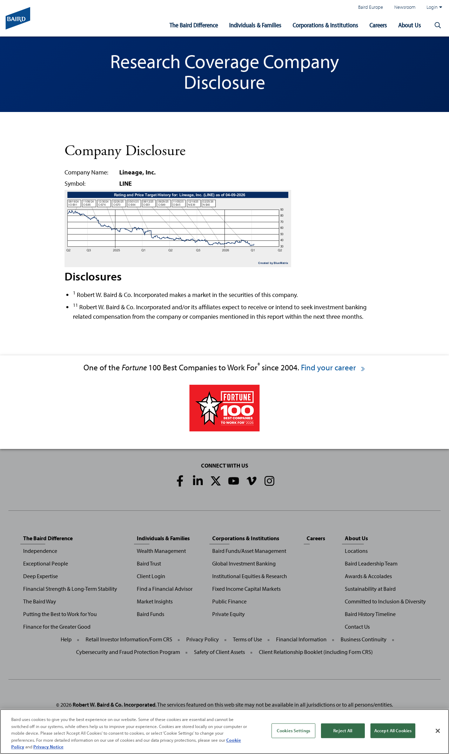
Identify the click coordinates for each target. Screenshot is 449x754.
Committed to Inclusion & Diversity (385, 601)
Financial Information (301, 639)
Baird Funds (150, 613)
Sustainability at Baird (370, 588)
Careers (378, 25)
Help (66, 639)
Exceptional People (45, 563)
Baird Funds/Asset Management (249, 550)
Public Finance (229, 601)
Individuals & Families (255, 25)
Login (434, 7)
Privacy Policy (202, 639)
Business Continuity (364, 639)
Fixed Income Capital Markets (246, 588)
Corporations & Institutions (325, 25)
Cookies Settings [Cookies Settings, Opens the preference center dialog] (293, 730)
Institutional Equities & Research (249, 576)
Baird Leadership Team (371, 563)
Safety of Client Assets (219, 651)
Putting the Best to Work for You (60, 613)
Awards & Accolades (368, 576)
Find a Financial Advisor (165, 588)
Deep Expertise (40, 576)
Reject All (342, 730)
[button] (438, 25)
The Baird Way (39, 601)
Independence (40, 550)
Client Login (151, 576)
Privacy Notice (48, 746)
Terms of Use (247, 639)
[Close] (437, 731)
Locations (356, 550)
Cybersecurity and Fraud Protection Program (128, 651)
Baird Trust (149, 563)
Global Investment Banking (244, 563)
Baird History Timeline (370, 613)
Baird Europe (370, 7)
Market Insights (155, 601)
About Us (409, 25)
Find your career (333, 367)
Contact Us (357, 626)
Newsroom (404, 7)
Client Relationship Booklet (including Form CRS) (316, 651)
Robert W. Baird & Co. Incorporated (114, 704)
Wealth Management (161, 550)
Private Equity (228, 613)
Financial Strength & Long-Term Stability (70, 588)
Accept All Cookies (392, 730)
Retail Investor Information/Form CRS (129, 639)
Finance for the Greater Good (57, 626)
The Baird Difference (193, 25)
